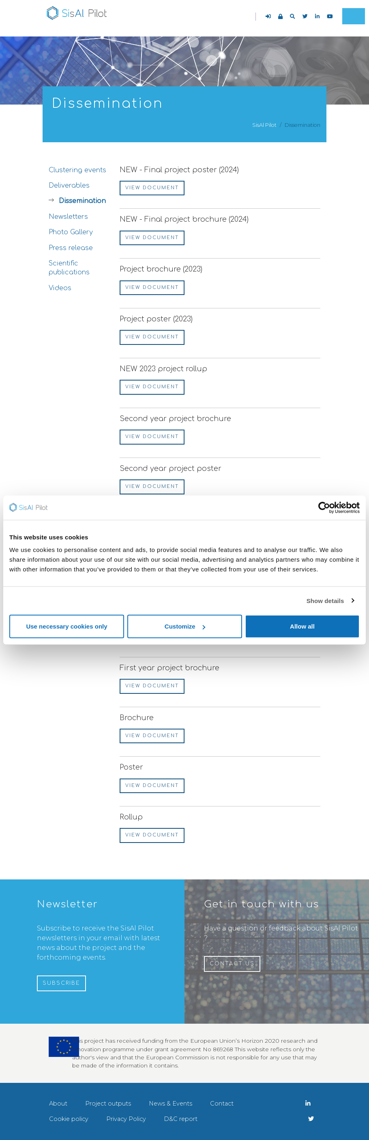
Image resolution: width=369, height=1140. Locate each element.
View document (152, 187)
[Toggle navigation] (353, 16)
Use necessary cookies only (66, 626)
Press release (71, 248)
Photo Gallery (71, 232)
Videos (60, 288)
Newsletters (68, 216)
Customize (185, 626)
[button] (292, 16)
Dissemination (82, 201)
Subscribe (61, 983)
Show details (325, 600)
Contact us (232, 964)
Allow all (302, 626)
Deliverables (69, 185)
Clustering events (77, 170)
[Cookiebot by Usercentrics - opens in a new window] (324, 507)
